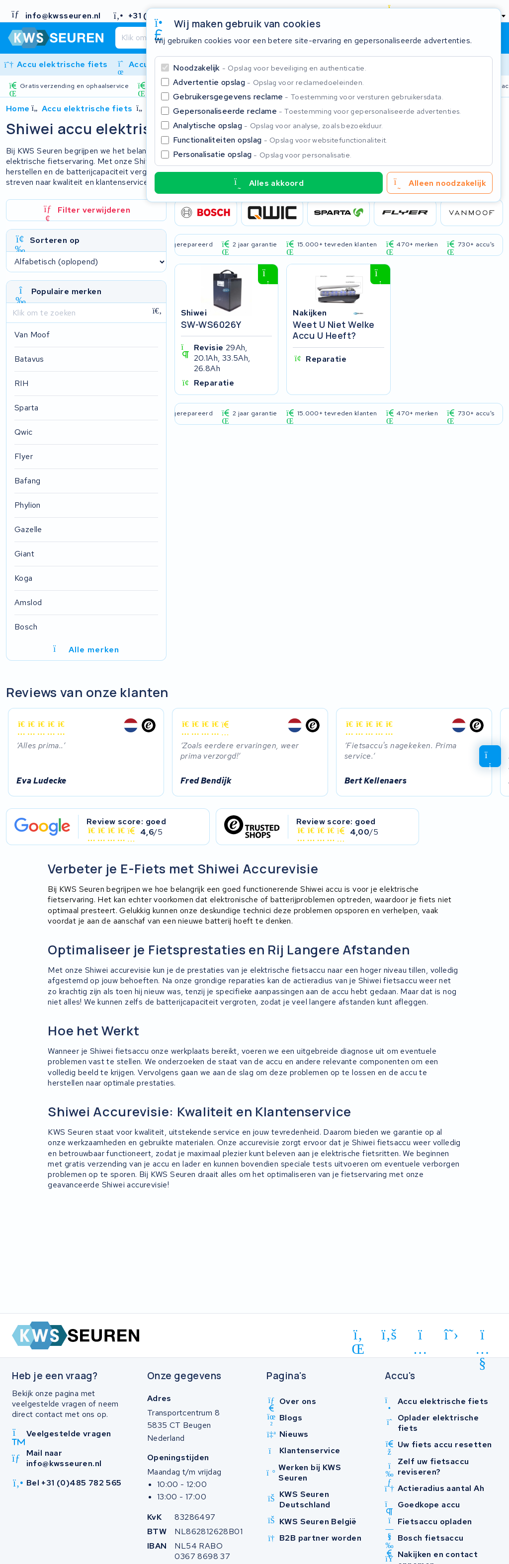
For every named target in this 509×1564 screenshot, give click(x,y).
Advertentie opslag (268, 82)
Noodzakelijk (269, 68)
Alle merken (86, 650)
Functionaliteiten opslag (280, 140)
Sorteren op (55, 240)
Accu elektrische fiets (87, 108)
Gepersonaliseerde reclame (317, 111)
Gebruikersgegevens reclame (308, 96)
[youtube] (482, 1336)
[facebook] (389, 1334)
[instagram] (420, 1336)
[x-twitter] (451, 1334)
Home (18, 108)
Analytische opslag (278, 125)
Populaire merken (66, 291)
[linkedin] (358, 1336)
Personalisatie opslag (262, 154)
